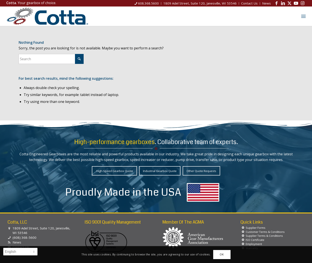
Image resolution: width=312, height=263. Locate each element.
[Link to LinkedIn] (283, 3)
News (17, 242)
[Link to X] (289, 3)
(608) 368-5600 (24, 237)
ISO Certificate (255, 240)
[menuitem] (146, 3)
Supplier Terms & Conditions (264, 236)
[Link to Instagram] (302, 3)
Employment (254, 244)
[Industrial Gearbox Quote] (159, 170)
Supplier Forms (255, 228)
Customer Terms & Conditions (265, 232)
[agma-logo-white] (192, 237)
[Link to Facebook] (276, 3)
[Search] (294, 16)
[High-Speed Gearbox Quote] (114, 170)
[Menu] (303, 16)
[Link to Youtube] (296, 3)
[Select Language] (20, 251)
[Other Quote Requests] (201, 170)
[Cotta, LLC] (47, 16)
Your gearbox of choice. (31, 2)
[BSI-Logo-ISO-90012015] (106, 242)
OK (222, 254)
